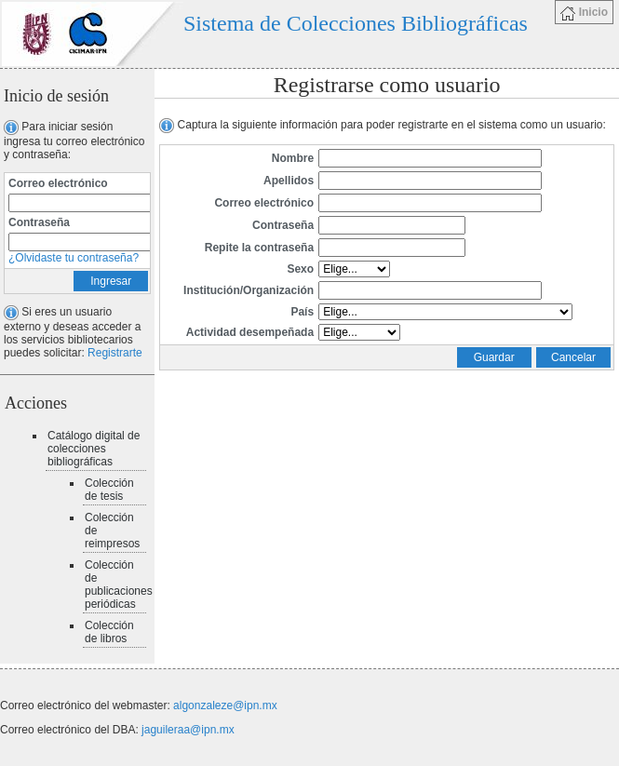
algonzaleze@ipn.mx (225, 705)
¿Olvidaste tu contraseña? (73, 257)
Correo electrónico (58, 183)
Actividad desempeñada (250, 332)
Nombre (293, 158)
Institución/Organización (248, 290)
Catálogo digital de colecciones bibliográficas (93, 448)
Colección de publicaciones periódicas (119, 584)
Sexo (300, 268)
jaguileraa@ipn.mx (188, 729)
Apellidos (288, 180)
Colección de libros (109, 632)
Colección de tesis (109, 490)
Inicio (584, 13)
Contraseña (39, 222)
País (302, 311)
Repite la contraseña (259, 247)
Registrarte (114, 352)
